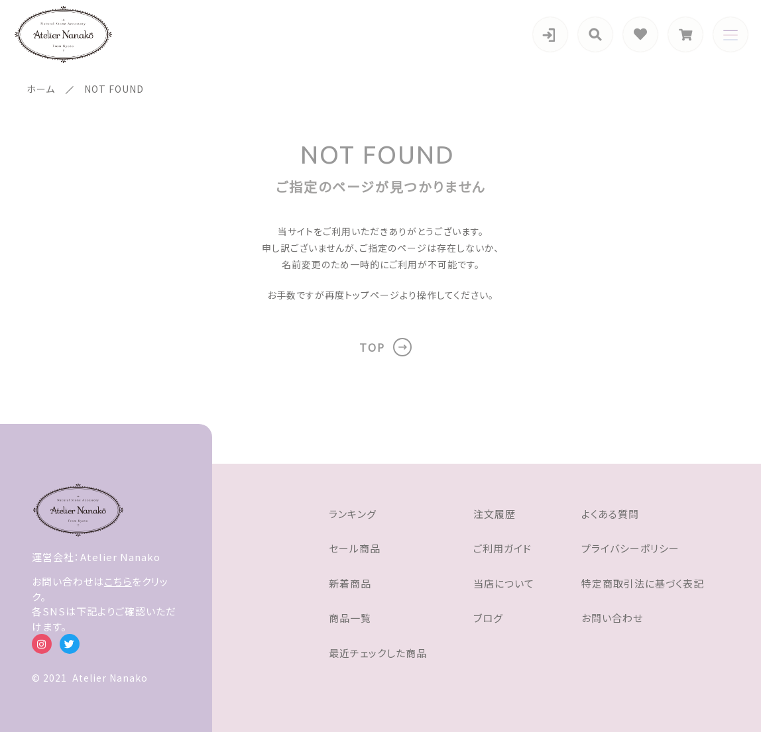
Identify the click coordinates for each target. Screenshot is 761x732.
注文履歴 (494, 514)
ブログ (488, 618)
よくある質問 (610, 514)
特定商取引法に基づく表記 (642, 583)
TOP (372, 347)
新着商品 (350, 583)
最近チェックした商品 (378, 653)
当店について (503, 583)
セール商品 (354, 548)
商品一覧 (350, 618)
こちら (118, 581)
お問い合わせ (612, 618)
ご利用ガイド (502, 548)
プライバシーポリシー (630, 548)
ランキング (353, 514)
